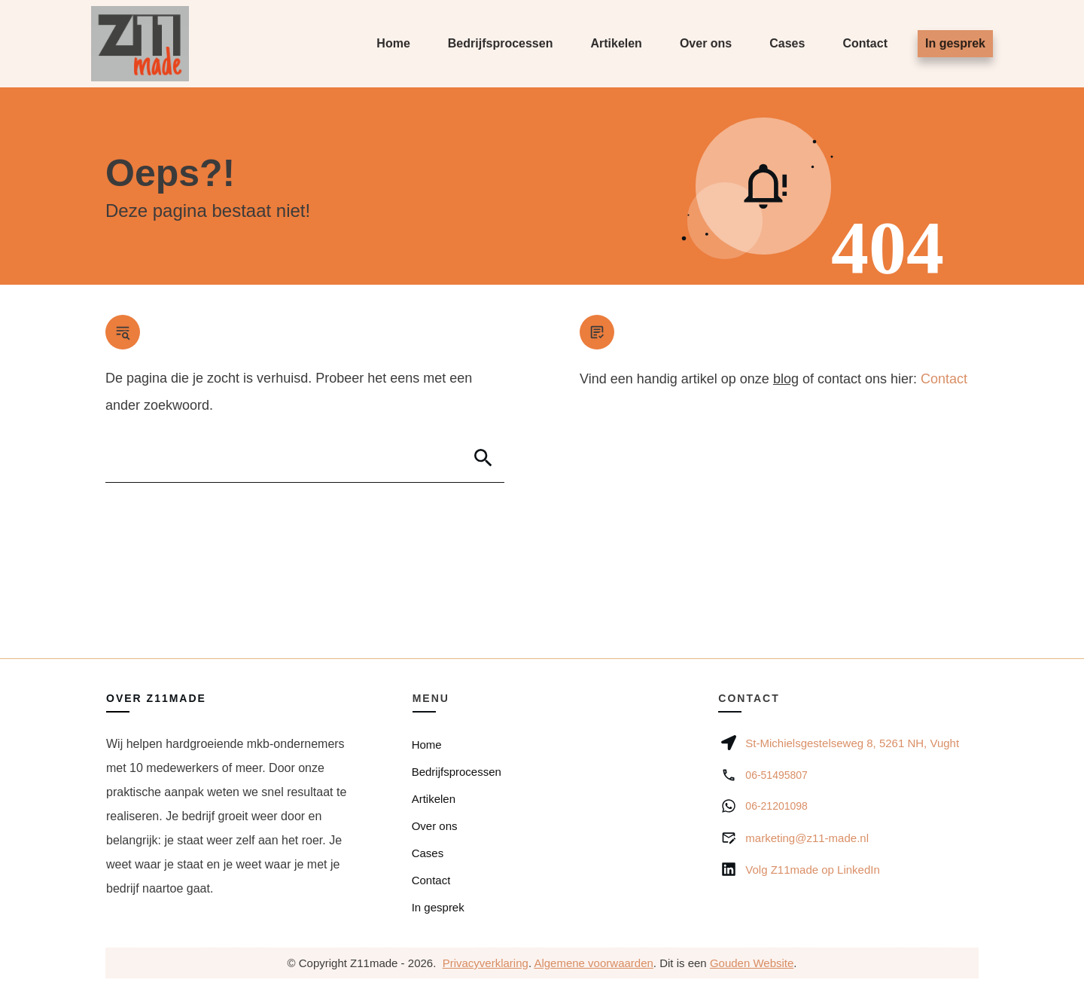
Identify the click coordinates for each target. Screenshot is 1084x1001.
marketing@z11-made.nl (807, 838)
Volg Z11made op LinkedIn (812, 869)
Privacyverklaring (485, 963)
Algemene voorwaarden (593, 963)
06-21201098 (776, 806)
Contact (944, 378)
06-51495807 (776, 775)
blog (786, 378)
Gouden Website (751, 963)
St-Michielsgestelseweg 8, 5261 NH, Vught (852, 743)
